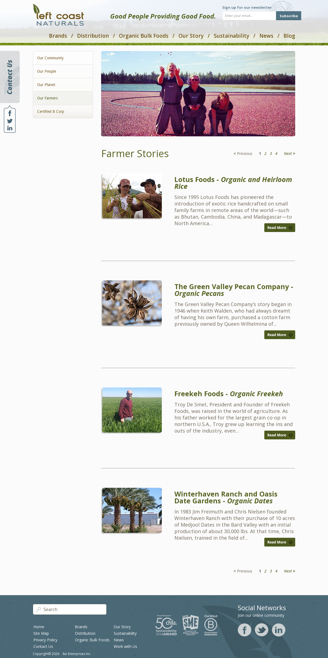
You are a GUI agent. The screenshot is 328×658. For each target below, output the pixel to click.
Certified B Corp (50, 111)
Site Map (41, 633)
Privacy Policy (45, 639)
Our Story (191, 35)
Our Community (50, 58)
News (266, 35)
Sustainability (231, 35)
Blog (289, 35)
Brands (58, 35)
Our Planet (46, 85)
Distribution (93, 35)
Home (38, 626)
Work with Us (125, 646)
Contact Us (43, 646)
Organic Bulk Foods (143, 35)
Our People (46, 71)
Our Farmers (47, 98)
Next (289, 153)
